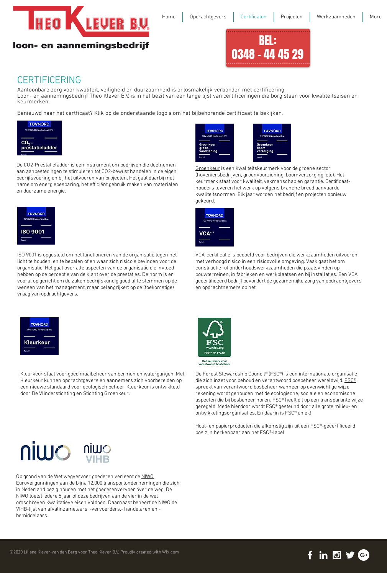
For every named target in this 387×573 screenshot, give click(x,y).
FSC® (350, 380)
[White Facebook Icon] (310, 555)
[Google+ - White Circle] (363, 555)
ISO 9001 (27, 255)
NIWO (147, 476)
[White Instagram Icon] (337, 555)
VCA (200, 255)
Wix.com (170, 552)
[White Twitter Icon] (350, 555)
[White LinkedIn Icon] (323, 555)
